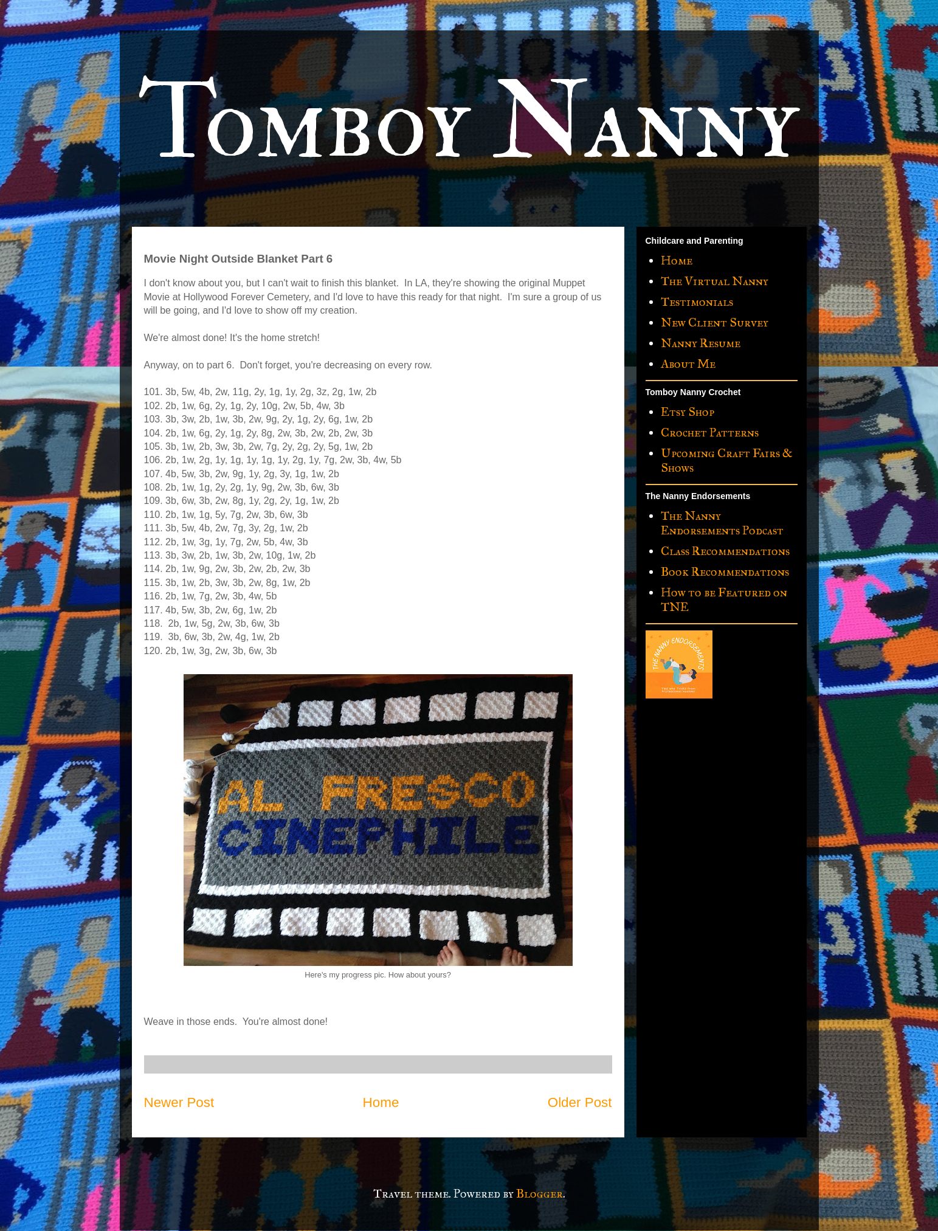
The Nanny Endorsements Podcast (722, 522)
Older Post (580, 1102)
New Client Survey (714, 322)
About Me (688, 363)
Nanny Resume (700, 343)
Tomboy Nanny (468, 123)
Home (381, 1102)
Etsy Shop (687, 411)
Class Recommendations (725, 550)
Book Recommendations (725, 571)
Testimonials (697, 301)
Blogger (539, 1193)
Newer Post (179, 1102)
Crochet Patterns (710, 432)
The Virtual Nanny (714, 281)
